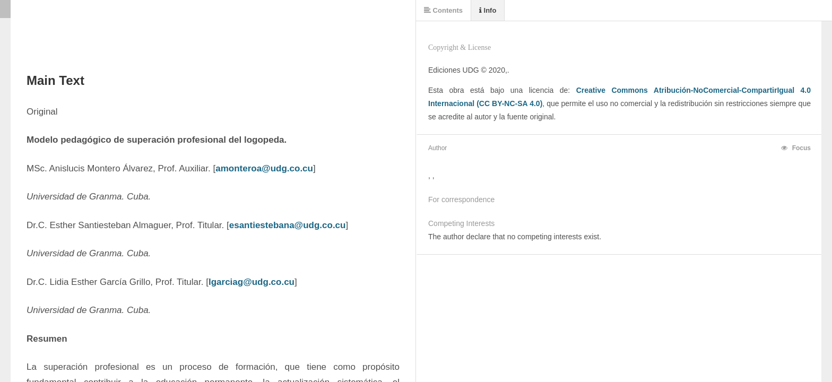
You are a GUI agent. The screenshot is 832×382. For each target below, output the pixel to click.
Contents (443, 10)
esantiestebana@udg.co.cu (287, 225)
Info (487, 10)
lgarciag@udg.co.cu (251, 282)
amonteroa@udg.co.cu (264, 168)
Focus (796, 148)
